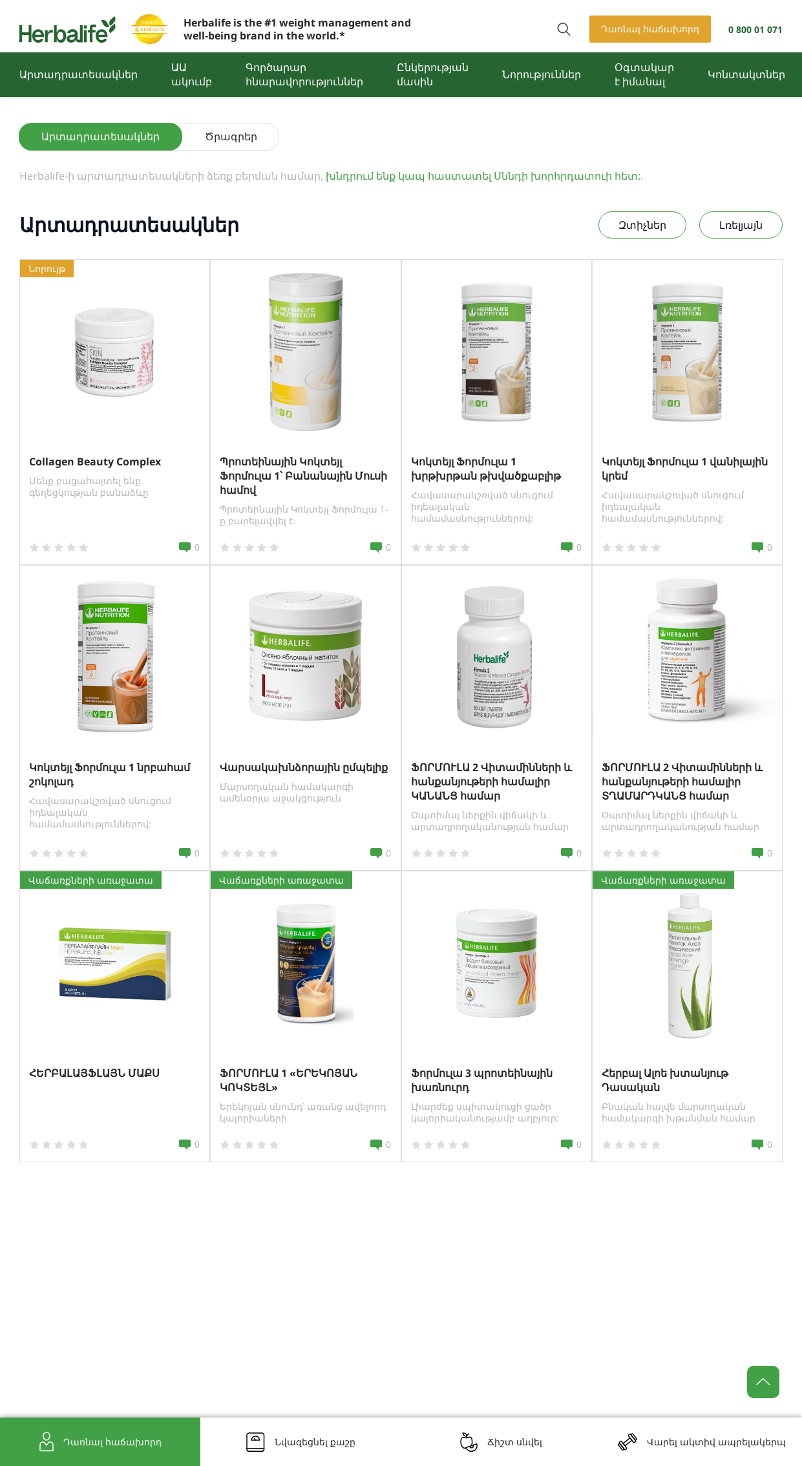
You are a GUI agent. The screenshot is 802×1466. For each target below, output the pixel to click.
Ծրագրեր (231, 136)
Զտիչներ (642, 225)
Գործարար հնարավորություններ (304, 74)
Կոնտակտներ (746, 74)
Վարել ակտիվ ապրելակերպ (716, 1442)
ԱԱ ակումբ (191, 74)
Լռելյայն (741, 225)
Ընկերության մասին (433, 74)
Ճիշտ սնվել (514, 1442)
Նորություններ (541, 74)
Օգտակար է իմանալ (644, 74)
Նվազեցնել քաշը (315, 1442)
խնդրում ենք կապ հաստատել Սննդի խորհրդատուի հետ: (483, 176)
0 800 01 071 (755, 29)
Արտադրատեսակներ (78, 74)
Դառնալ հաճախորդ (650, 29)
